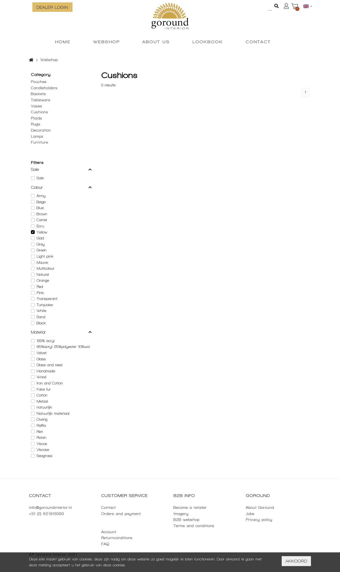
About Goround (260, 508)
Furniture (39, 142)
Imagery (181, 514)
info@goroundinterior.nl (50, 508)
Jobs (250, 514)
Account (108, 532)
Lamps (37, 136)
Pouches (39, 82)
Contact (108, 508)
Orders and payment (121, 514)
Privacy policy (259, 520)
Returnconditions (117, 538)
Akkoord (296, 561)
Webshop (49, 60)
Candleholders (44, 88)
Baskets (38, 94)
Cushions (39, 112)
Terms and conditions (194, 526)
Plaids (36, 118)
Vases (36, 106)
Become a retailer (190, 508)
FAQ (105, 544)
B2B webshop (187, 520)
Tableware (40, 100)
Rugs (35, 124)
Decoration (41, 130)
